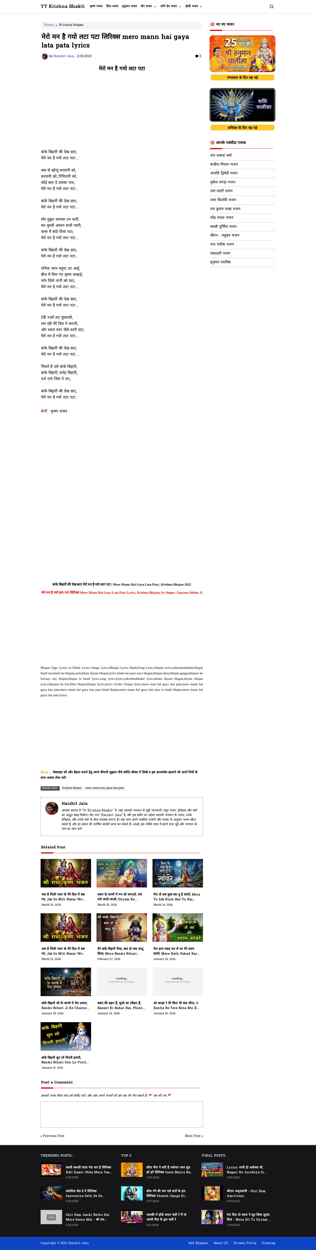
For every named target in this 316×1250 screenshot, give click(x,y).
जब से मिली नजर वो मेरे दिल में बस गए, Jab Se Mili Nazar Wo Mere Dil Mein (63, 897)
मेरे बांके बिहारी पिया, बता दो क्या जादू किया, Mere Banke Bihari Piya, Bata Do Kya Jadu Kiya (120, 951)
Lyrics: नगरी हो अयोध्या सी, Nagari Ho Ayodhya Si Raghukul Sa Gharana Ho (247, 1170)
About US (221, 1243)
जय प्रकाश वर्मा (221, 155)
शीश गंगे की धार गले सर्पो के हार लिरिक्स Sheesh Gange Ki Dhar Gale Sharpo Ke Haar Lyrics (167, 1194)
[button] (271, 6)
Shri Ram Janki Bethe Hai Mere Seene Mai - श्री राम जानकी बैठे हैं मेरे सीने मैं (88, 1217)
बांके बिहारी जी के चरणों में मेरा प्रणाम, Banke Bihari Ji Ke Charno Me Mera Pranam (64, 1006)
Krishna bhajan (71, 25)
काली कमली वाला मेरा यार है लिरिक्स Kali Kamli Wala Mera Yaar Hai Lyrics (88, 1170)
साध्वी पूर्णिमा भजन (223, 227)
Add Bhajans (198, 1243)
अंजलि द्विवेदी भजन (223, 173)
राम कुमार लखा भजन (225, 209)
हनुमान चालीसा (220, 262)
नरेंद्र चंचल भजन (221, 218)
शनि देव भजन (168, 6)
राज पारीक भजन (222, 244)
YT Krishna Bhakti (63, 6)
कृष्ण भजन (96, 6)
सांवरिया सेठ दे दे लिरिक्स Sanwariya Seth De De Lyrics (84, 1194)
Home (49, 25)
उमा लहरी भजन (221, 191)
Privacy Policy (244, 1243)
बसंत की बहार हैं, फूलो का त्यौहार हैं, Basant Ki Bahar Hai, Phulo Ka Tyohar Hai (120, 1006)
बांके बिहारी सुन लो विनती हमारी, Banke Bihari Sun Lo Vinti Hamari (63, 1060)
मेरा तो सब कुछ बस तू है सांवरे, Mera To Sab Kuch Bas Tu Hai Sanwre (176, 897)
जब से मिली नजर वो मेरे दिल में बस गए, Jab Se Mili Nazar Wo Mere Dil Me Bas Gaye (63, 951)
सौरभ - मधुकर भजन (224, 235)
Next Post (193, 1136)
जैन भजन (146, 6)
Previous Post (54, 1136)
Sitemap (268, 1243)
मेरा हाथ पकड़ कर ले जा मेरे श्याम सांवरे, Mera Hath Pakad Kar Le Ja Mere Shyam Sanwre (175, 951)
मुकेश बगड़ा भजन (222, 182)
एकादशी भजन (220, 253)
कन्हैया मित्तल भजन (224, 164)
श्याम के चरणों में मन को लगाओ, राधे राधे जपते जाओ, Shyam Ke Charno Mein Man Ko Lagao (120, 897)
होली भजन (191, 6)
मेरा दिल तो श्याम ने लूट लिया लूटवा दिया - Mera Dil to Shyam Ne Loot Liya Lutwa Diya (250, 1217)
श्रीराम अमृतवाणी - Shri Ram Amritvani (246, 1194)
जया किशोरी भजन (223, 200)
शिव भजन (112, 6)
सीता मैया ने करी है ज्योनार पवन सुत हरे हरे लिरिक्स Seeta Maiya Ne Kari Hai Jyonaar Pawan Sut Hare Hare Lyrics (168, 1170)
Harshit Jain (75, 804)
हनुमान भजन (129, 6)
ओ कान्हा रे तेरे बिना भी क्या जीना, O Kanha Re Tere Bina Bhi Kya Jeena (177, 1006)
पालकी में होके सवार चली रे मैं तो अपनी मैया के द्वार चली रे (166, 1217)
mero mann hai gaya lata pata (104, 788)
